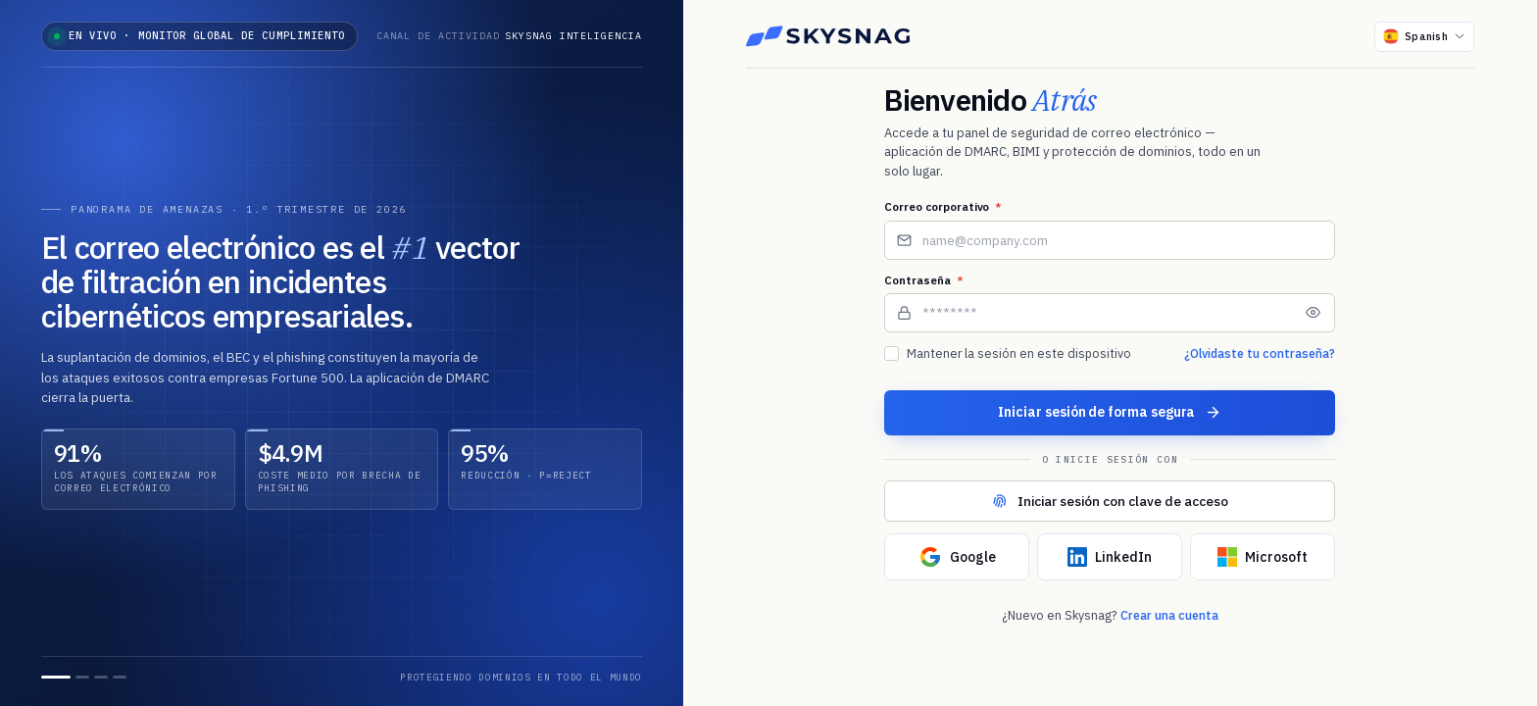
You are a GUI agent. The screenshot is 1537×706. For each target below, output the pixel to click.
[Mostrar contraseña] (1312, 313)
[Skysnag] (828, 36)
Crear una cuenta (1169, 615)
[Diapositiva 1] (56, 677)
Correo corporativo (943, 206)
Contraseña (923, 280)
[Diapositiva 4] (119, 677)
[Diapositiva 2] (82, 677)
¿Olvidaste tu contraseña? (1259, 353)
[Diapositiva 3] (101, 677)
